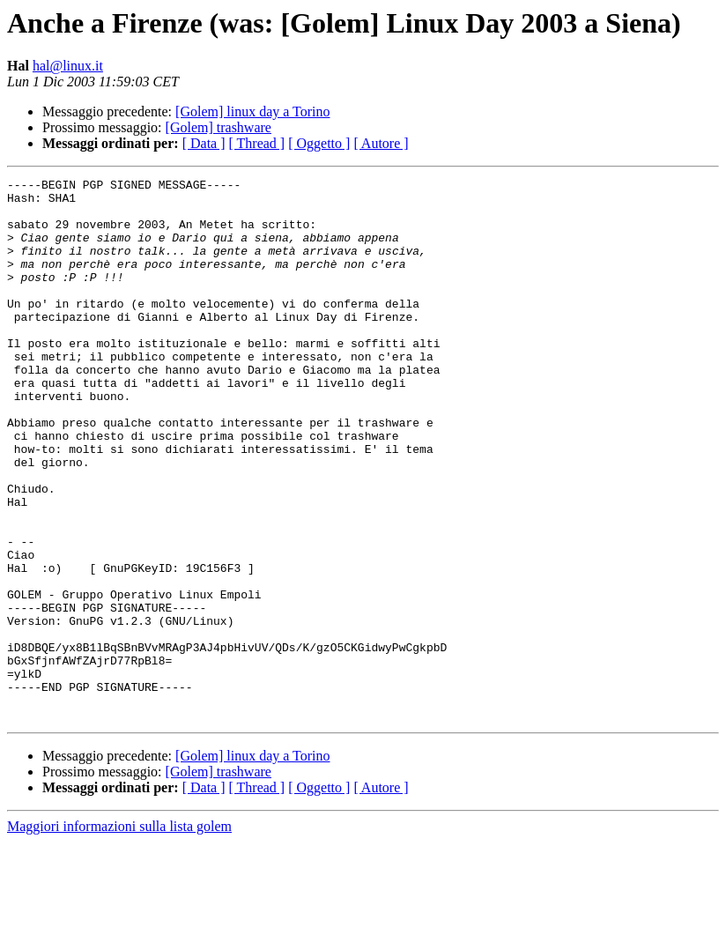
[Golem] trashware (218, 127)
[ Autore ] (380, 143)
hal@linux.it (68, 65)
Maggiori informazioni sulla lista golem (119, 934)
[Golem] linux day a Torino (252, 111)
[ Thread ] (257, 143)
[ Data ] (204, 143)
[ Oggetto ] (319, 143)
